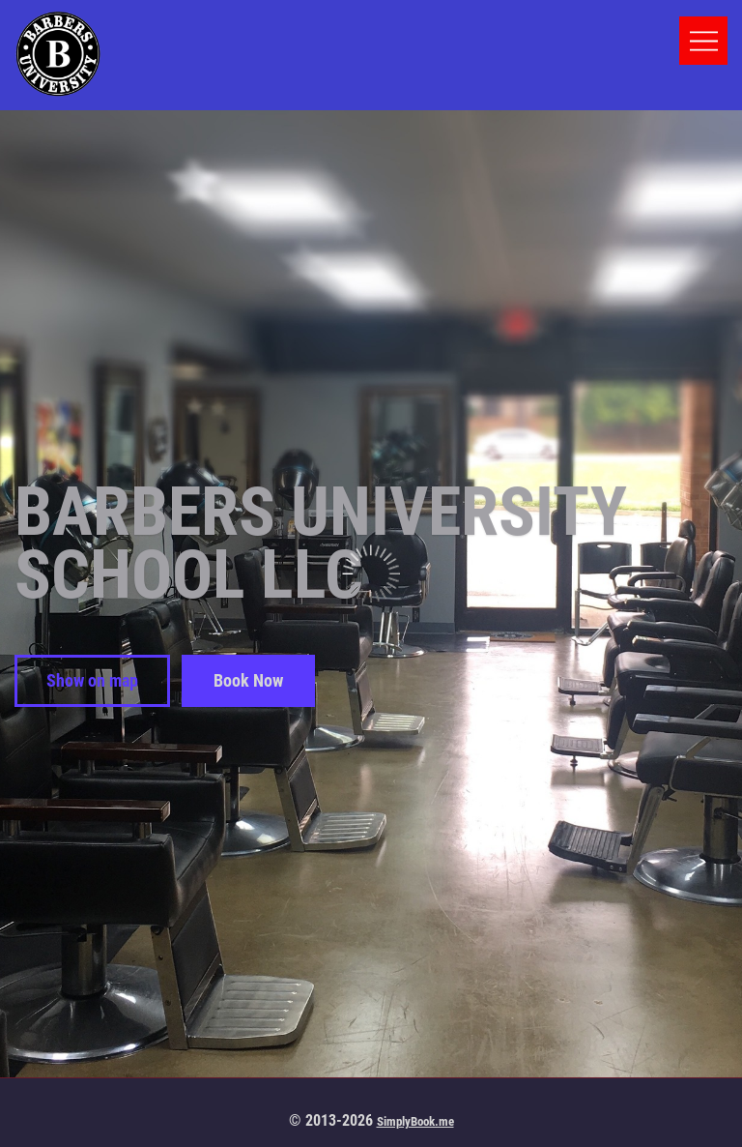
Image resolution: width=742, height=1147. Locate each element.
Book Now (248, 680)
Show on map (92, 680)
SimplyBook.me (415, 1121)
